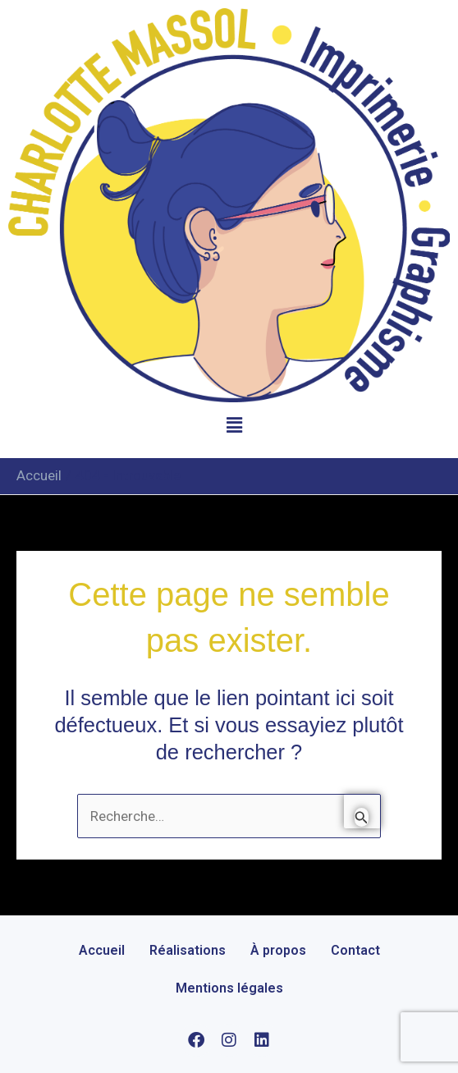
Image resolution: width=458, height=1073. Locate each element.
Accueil (102, 950)
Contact (355, 950)
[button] (234, 426)
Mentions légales (229, 988)
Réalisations (187, 950)
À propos (278, 950)
